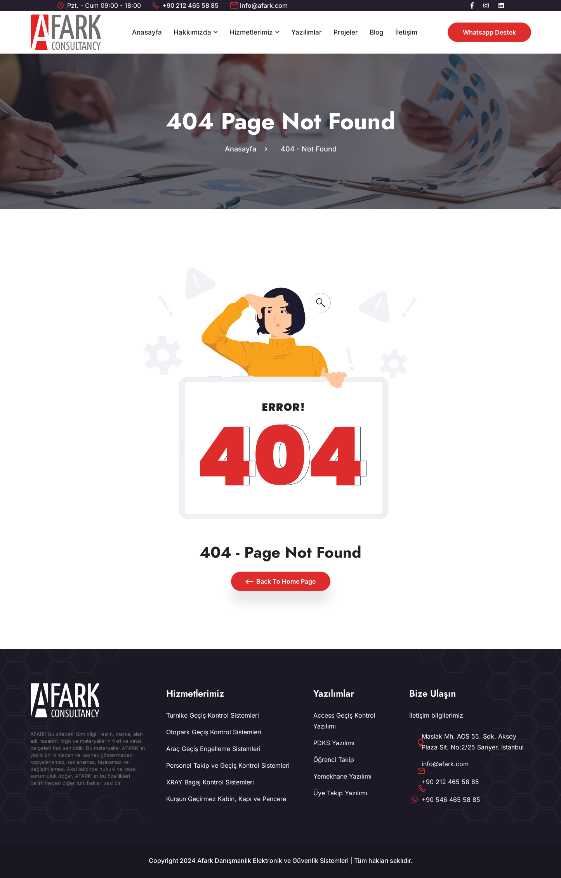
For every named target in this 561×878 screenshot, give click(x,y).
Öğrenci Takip (333, 759)
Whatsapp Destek (489, 32)
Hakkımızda (192, 32)
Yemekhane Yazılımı (342, 776)
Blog (377, 32)
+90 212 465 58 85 (190, 5)
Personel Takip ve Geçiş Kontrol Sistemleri (228, 765)
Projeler (345, 32)
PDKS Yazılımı (333, 743)
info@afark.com (264, 5)
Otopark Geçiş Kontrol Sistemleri (213, 732)
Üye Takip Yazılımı (340, 793)
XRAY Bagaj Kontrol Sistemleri (210, 782)
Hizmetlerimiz (251, 32)
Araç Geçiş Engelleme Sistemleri (213, 749)
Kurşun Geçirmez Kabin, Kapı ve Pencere (226, 799)
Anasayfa (147, 32)
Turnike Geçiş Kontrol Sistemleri (212, 715)
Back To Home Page (281, 581)
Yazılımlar (306, 32)
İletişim (406, 32)
